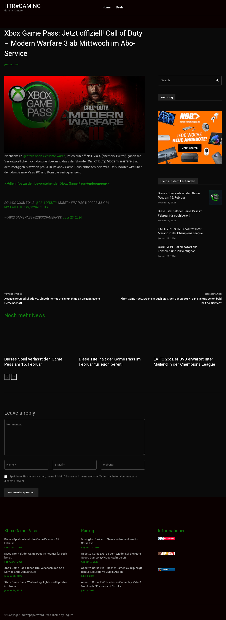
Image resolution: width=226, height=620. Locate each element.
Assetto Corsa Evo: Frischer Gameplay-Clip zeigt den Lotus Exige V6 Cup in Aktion (111, 569)
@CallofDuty (46, 203)
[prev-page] (7, 376)
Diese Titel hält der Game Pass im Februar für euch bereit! (179, 213)
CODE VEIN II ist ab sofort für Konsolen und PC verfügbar (176, 249)
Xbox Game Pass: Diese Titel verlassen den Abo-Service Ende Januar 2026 (34, 569)
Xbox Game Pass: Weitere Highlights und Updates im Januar (35, 584)
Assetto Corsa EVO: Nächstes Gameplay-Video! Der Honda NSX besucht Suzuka (111, 584)
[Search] (217, 80)
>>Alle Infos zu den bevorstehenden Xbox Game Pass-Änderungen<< (56, 183)
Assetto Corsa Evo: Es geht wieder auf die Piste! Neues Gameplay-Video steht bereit (111, 555)
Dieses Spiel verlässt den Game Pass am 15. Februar (181, 195)
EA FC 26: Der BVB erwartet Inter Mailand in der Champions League (179, 231)
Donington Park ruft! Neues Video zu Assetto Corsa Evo (109, 541)
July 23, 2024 (72, 217)
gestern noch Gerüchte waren (44, 156)
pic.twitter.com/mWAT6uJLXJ (27, 207)
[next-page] (14, 376)
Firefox (166, 569)
